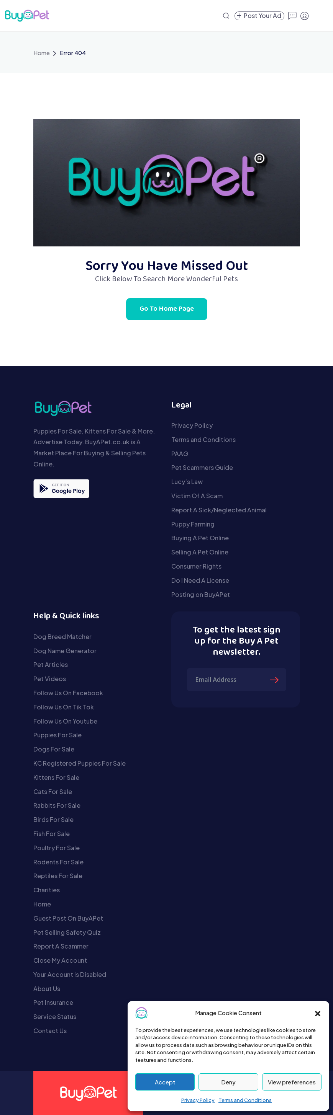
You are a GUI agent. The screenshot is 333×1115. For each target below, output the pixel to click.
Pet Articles (50, 664)
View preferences (292, 1082)
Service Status (54, 1016)
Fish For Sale (51, 834)
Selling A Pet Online (199, 552)
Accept (165, 1082)
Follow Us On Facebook (68, 693)
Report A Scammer (61, 946)
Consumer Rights (196, 566)
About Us (46, 989)
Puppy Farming (193, 524)
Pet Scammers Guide (202, 467)
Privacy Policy (198, 1100)
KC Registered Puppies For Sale (79, 763)
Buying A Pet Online (200, 538)
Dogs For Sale (53, 749)
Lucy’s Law (187, 482)
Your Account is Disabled (69, 974)
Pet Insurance (53, 1002)
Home (41, 52)
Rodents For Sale (58, 862)
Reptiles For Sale (57, 876)
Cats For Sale (52, 791)
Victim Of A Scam (197, 496)
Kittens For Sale (56, 777)
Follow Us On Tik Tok (63, 707)
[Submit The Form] (275, 679)
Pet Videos (49, 679)
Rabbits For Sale (56, 805)
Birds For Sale (53, 819)
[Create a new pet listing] (259, 15)
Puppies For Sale (57, 735)
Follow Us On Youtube (65, 721)
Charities (46, 890)
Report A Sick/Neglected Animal (219, 510)
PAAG (179, 454)
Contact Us (50, 1031)
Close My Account (60, 960)
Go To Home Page (166, 309)
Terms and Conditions (245, 1100)
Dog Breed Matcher (62, 636)
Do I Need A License (200, 580)
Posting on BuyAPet (200, 594)
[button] (318, 1013)
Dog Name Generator (65, 651)
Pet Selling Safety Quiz (67, 932)
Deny (228, 1082)
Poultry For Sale (56, 848)
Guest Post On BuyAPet (68, 918)
